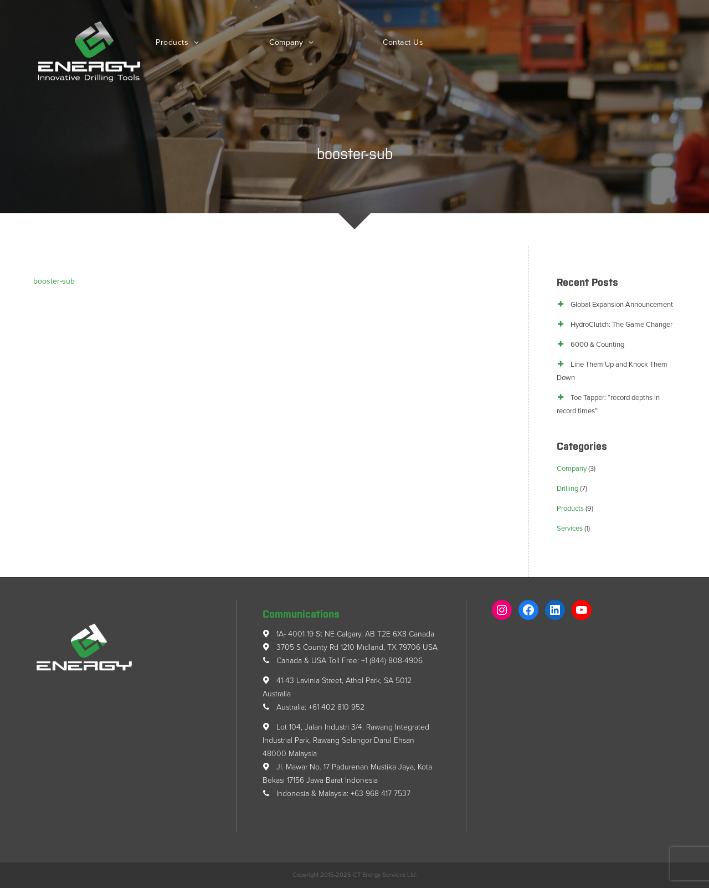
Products (173, 42)
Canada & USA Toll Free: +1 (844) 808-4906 (343, 660)
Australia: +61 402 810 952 (313, 707)
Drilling (567, 488)
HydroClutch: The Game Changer (621, 324)
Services (570, 528)
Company (287, 42)
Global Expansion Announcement (622, 304)
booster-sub (54, 281)
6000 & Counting (597, 344)
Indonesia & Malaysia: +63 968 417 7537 (336, 793)
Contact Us (403, 42)
